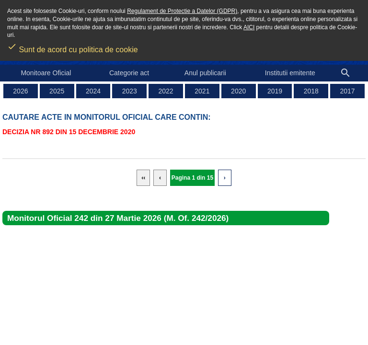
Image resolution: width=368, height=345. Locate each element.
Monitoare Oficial (46, 73)
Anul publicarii (205, 73)
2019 (274, 91)
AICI (248, 27)
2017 (347, 91)
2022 (166, 91)
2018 (311, 91)
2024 (93, 91)
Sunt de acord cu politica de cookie (72, 46)
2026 (20, 91)
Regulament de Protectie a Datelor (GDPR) (182, 11)
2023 (129, 91)
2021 (202, 91)
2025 (56, 91)
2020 (238, 91)
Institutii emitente (290, 73)
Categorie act (129, 73)
